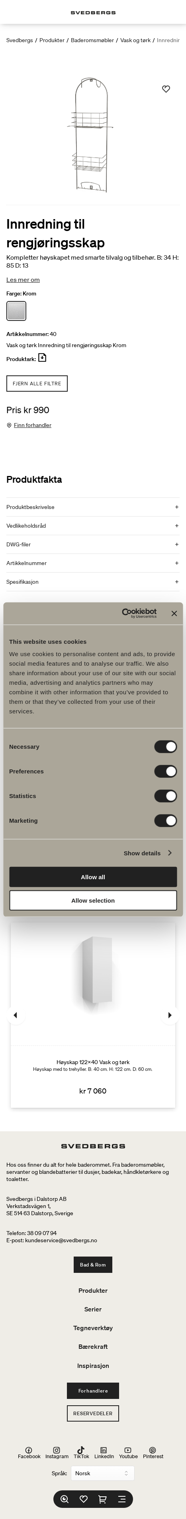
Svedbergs (19, 40)
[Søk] (64, 1499)
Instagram (57, 1453)
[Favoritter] (83, 1499)
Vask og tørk (135, 40)
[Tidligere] (15, 1015)
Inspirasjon (93, 1365)
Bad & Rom (93, 1264)
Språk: (59, 1473)
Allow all (93, 877)
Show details (142, 852)
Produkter (52, 40)
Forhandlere (93, 1390)
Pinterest (153, 1453)
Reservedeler (93, 1413)
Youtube (128, 1453)
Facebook (29, 1453)
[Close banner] (174, 613)
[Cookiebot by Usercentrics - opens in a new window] (122, 613)
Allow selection (93, 900)
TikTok (81, 1453)
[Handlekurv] (103, 1499)
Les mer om (23, 280)
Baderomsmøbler (92, 40)
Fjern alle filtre (37, 383)
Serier (93, 1309)
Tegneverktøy (93, 1328)
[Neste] (170, 1015)
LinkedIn (104, 1453)
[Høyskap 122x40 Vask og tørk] (93, 1015)
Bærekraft (93, 1346)
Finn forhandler (32, 425)
